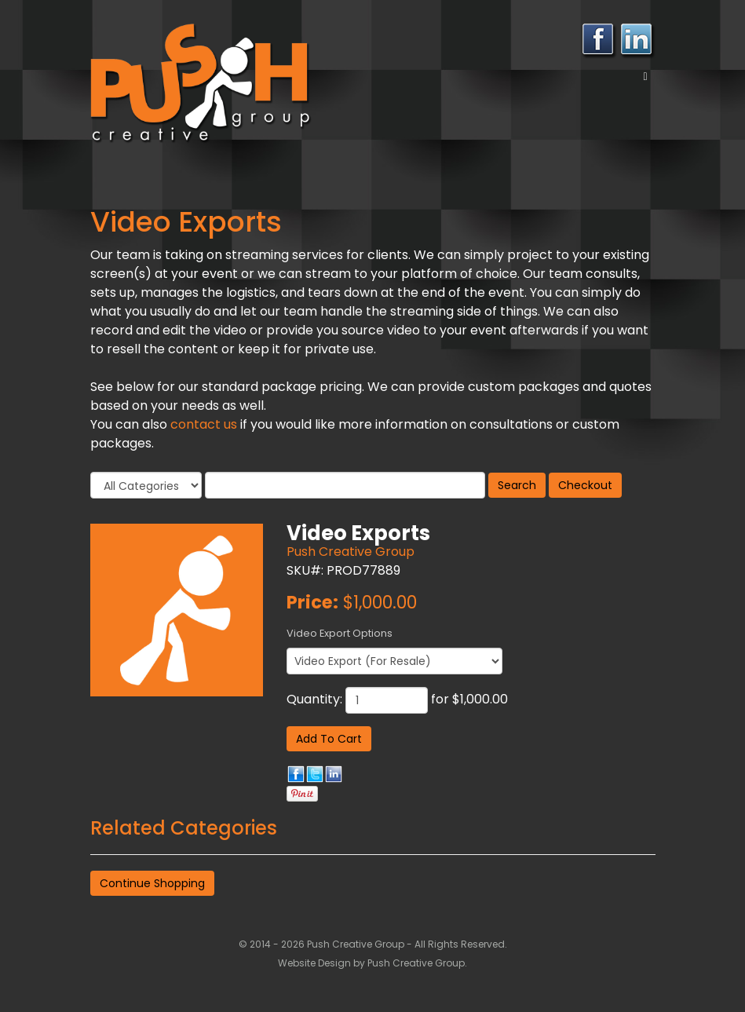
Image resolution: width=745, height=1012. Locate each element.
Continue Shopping (152, 883)
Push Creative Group (350, 552)
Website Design (315, 963)
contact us (203, 424)
